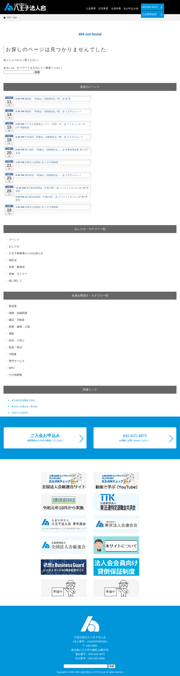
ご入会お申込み (45, 437)
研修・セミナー (18, 273)
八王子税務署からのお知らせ (26, 253)
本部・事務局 (17, 266)
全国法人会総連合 (20, 412)
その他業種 (15, 374)
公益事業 (77, 8)
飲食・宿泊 (15, 347)
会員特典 (102, 8)
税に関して (15, 280)
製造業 (13, 306)
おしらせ (14, 246)
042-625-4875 (138, 7)
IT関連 (12, 354)
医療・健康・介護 (19, 326)
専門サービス (17, 360)
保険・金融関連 (18, 312)
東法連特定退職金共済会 (23, 400)
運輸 (11, 333)
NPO (12, 367)
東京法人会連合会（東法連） (25, 406)
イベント (14, 239)
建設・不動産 (17, 319)
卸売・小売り (17, 340)
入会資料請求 (165, 7)
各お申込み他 (117, 8)
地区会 (13, 260)
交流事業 (90, 8)
